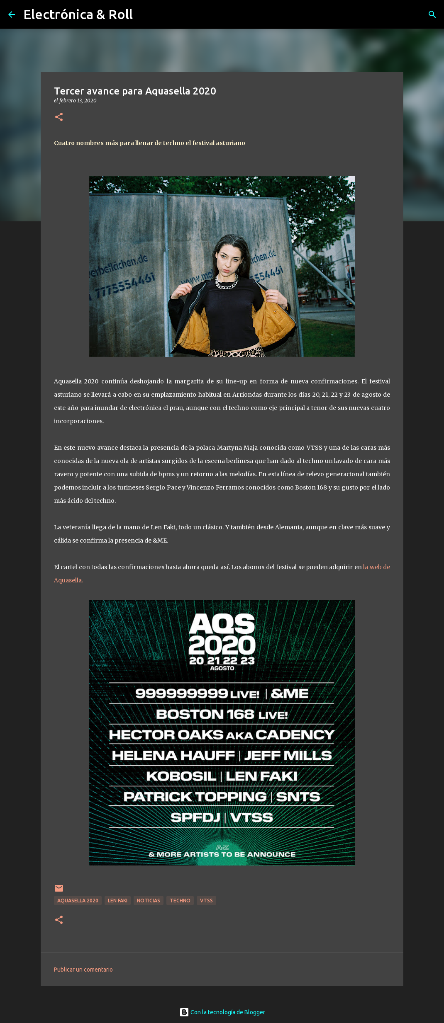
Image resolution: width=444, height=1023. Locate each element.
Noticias (148, 900)
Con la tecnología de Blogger (222, 1012)
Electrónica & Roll (78, 14)
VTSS (206, 900)
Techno (180, 900)
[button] (59, 117)
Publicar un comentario (83, 969)
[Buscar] (432, 14)
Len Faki (117, 900)
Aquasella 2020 (77, 900)
